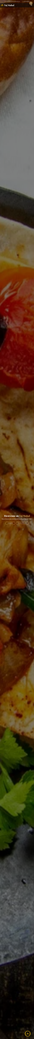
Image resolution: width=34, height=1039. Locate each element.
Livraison (10, 524)
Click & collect (22, 524)
